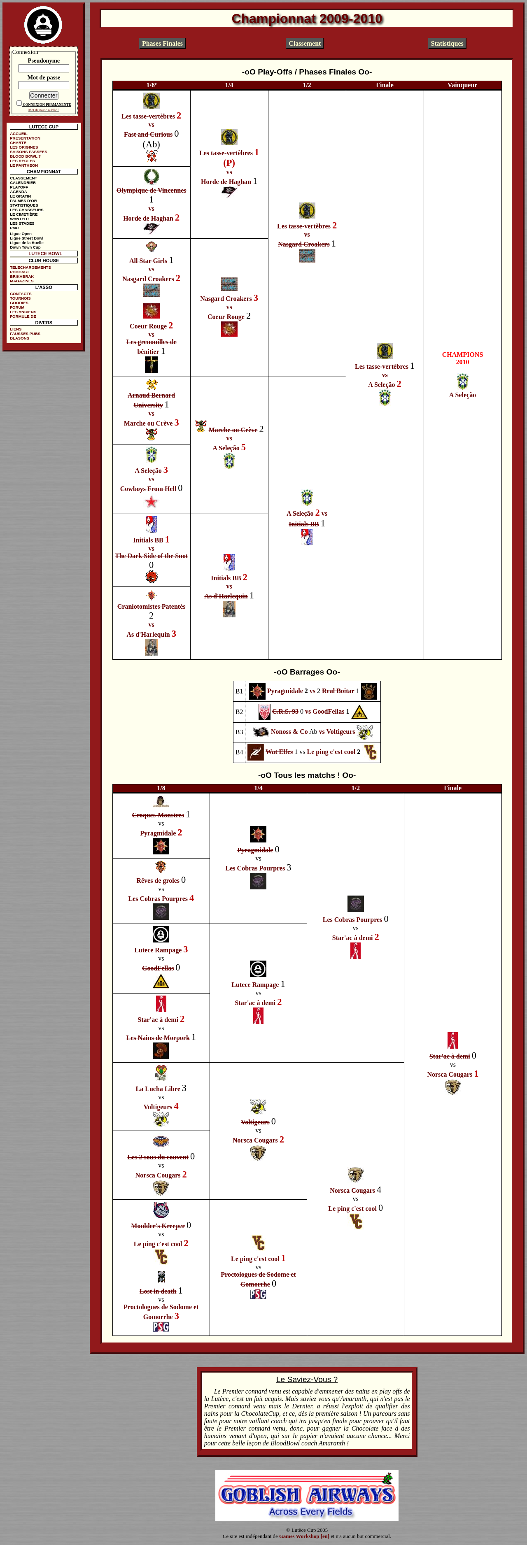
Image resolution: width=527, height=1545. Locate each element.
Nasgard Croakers (303, 244)
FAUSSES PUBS (25, 333)
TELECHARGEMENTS (30, 267)
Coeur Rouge (226, 316)
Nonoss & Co (289, 731)
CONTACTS (21, 293)
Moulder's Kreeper (158, 1225)
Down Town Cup (25, 247)
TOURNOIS (20, 298)
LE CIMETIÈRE (23, 214)
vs (151, 124)
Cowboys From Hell (148, 488)
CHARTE (18, 142)
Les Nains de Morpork (158, 1037)
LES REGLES (22, 160)
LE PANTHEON (24, 165)
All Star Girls (148, 260)
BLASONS (19, 338)
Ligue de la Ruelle (27, 242)
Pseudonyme (44, 60)
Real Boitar (338, 690)
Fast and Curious (148, 134)
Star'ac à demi (352, 937)
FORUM (17, 307)
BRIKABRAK (22, 276)
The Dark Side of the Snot (151, 555)
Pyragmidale (285, 690)
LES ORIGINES (24, 147)
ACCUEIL (19, 133)
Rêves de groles (158, 880)
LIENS (15, 329)
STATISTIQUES (24, 205)
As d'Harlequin (225, 596)
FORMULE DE (23, 316)
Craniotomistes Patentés (151, 606)
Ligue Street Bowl (26, 238)
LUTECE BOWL (45, 253)
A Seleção (381, 384)
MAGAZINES (22, 281)
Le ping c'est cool (331, 751)
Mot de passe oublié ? (43, 110)
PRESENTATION (25, 138)
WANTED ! (19, 218)
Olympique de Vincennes (152, 190)
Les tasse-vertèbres (148, 116)
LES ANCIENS (23, 311)
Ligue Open (21, 233)
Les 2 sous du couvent (157, 1157)
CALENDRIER (23, 182)
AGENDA (18, 191)
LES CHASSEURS (27, 209)
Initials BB (304, 524)
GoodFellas (328, 711)
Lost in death (158, 1291)
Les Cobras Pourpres (255, 868)
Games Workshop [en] (304, 1536)
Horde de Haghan (226, 181)
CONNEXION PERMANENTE (47, 104)
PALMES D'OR (23, 200)
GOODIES (19, 302)
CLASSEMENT (23, 178)
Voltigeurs (340, 731)
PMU (14, 228)
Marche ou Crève (148, 423)
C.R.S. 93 (285, 711)
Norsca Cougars (449, 1074)
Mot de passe (43, 77)
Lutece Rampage (158, 950)
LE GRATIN (20, 196)
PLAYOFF (19, 187)
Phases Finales (162, 43)
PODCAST (19, 272)
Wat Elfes (279, 751)
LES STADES (22, 223)
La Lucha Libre (158, 1088)
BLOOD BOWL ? (25, 156)
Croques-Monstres (158, 815)
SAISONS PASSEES (28, 151)
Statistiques (447, 43)
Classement (305, 43)
